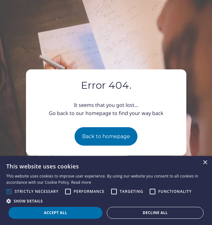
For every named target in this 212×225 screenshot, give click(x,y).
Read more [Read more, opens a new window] (81, 182)
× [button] (205, 162)
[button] (106, 201)
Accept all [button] (55, 212)
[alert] (106, 190)
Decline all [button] (155, 212)
